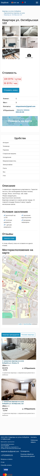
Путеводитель (25, 451)
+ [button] (5, 258)
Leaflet (20, 324)
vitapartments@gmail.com (25, 106)
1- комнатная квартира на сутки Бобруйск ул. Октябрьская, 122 (13, 402)
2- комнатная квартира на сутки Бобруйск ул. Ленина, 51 (13, 362)
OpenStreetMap (27, 324)
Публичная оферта (34, 441)
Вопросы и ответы (6, 459)
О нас (2, 462)
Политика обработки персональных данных (28, 455)
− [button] (5, 261)
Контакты (34, 437)
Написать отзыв (9, 238)
